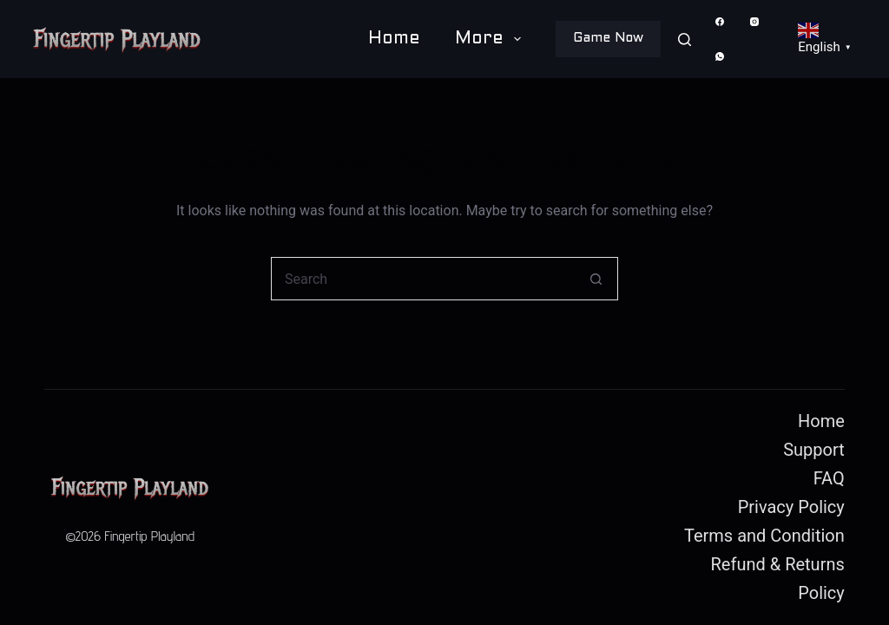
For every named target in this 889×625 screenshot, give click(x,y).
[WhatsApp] (719, 57)
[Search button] (596, 278)
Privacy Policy (791, 507)
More (491, 39)
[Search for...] (423, 278)
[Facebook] (719, 22)
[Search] (684, 39)
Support (814, 449)
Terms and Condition (764, 535)
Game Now (608, 38)
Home (394, 39)
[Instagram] (754, 22)
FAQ (829, 478)
